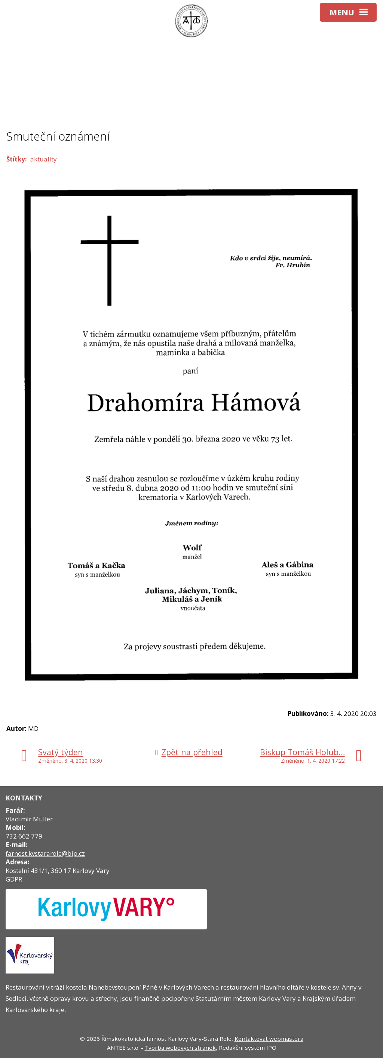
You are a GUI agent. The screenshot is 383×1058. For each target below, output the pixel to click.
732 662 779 (24, 836)
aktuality (43, 159)
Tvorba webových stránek (180, 1047)
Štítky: (16, 159)
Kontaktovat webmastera (269, 1038)
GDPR (14, 879)
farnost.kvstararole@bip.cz (45, 853)
